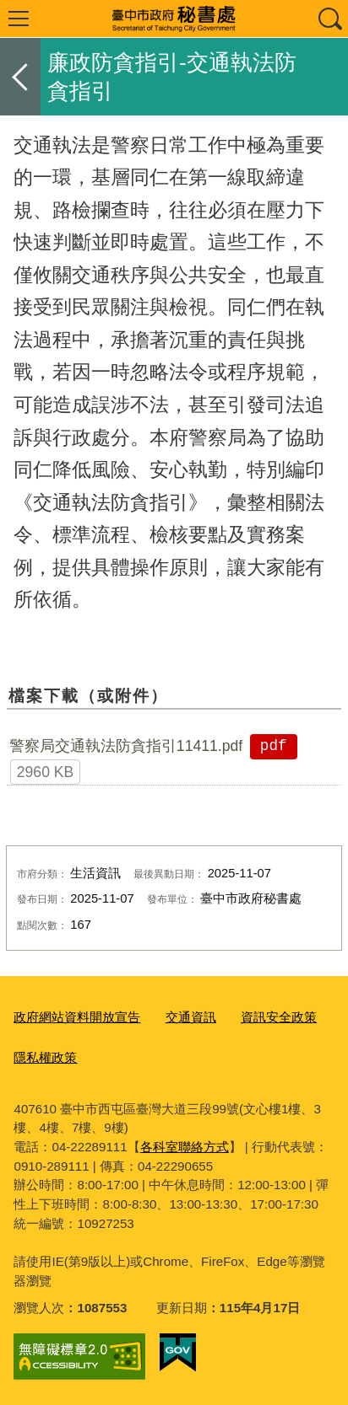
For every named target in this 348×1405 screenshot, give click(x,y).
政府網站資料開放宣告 (77, 1017)
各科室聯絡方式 (184, 1147)
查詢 (329, 18)
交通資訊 (191, 1017)
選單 (18, 18)
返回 (20, 76)
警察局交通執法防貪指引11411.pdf (125, 745)
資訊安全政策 (279, 1017)
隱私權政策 (45, 1057)
